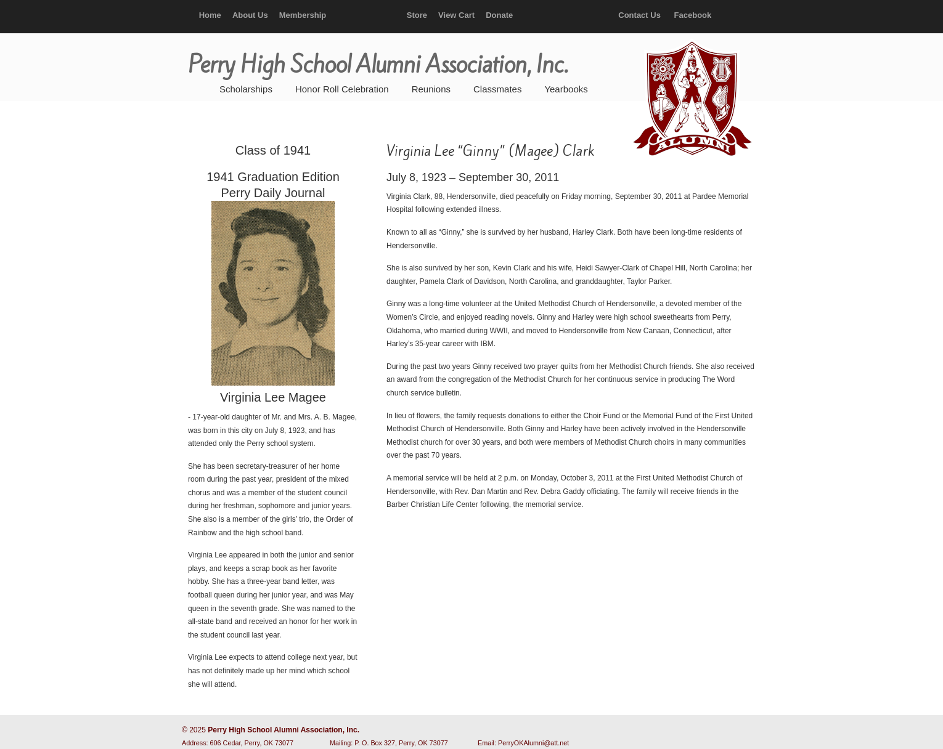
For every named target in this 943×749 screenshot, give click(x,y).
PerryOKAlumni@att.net (533, 743)
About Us (250, 15)
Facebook (693, 15)
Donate (499, 15)
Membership (303, 15)
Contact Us (639, 15)
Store (417, 15)
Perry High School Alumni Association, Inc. (691, 98)
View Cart (456, 15)
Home (210, 15)
